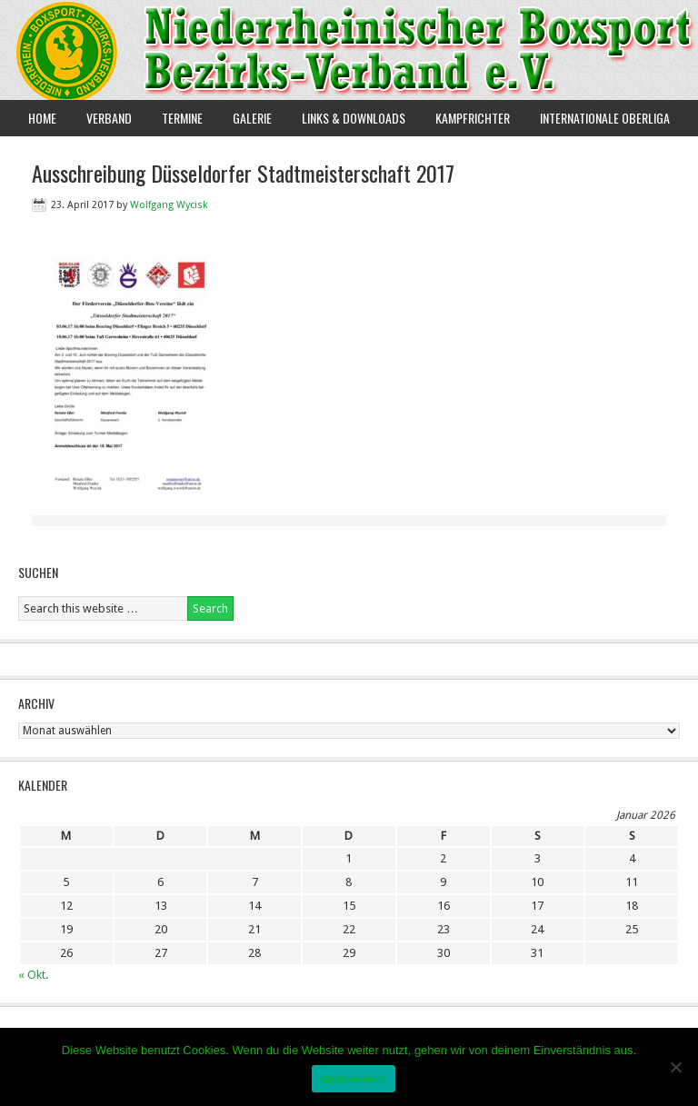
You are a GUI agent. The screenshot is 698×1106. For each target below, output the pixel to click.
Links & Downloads (353, 117)
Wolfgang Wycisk (168, 205)
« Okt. (33, 974)
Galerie (252, 117)
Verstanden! (353, 1079)
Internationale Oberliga (605, 117)
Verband (102, 117)
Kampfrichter (466, 117)
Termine (182, 117)
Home (42, 117)
